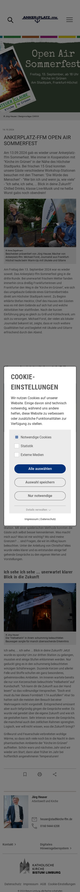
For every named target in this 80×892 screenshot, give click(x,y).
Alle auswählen (40, 469)
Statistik (23, 445)
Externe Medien (29, 454)
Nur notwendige (40, 496)
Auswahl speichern (40, 482)
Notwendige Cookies (32, 437)
